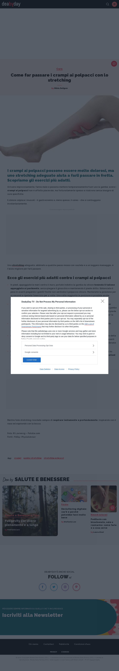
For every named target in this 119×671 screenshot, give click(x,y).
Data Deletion (45, 369)
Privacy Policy (73, 369)
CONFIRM (35, 360)
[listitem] (59, 345)
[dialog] (59, 335)
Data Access (59, 369)
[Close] (103, 301)
